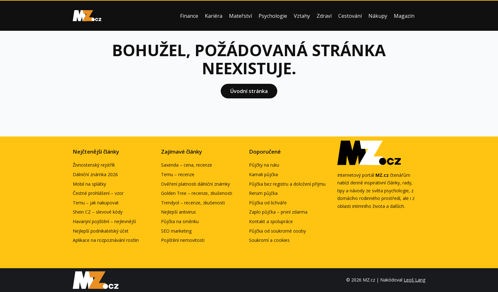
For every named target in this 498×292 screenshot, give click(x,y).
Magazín (404, 15)
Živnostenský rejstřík (94, 165)
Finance (189, 15)
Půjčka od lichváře (268, 203)
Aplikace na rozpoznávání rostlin (106, 240)
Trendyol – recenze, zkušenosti (193, 203)
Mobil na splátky (89, 184)
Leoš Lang (414, 280)
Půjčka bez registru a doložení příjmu (287, 184)
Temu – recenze (177, 174)
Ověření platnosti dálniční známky (195, 184)
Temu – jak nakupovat (96, 203)
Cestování (350, 15)
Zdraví (324, 15)
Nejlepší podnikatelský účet (101, 231)
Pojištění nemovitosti (183, 240)
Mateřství (240, 15)
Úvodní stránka (249, 91)
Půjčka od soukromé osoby (277, 231)
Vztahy (302, 15)
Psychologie (273, 15)
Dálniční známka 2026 (95, 174)
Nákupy (377, 15)
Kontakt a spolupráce (271, 221)
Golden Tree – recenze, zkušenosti (196, 193)
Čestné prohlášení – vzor (98, 193)
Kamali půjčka (263, 174)
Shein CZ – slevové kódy (98, 212)
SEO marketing (176, 231)
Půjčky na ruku (264, 165)
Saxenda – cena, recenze (186, 165)
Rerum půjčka (263, 193)
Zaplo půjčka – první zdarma (278, 212)
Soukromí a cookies (269, 240)
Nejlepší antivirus (178, 212)
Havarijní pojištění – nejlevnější (104, 221)
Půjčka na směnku (180, 221)
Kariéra (213, 15)
